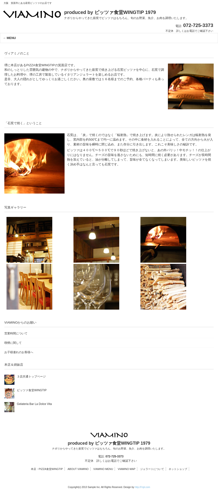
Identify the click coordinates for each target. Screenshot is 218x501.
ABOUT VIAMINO (77, 469)
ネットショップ (178, 469)
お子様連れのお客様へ (18, 352)
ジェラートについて (152, 469)
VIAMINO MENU (103, 469)
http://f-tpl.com (142, 487)
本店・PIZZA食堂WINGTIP (47, 469)
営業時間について (15, 333)
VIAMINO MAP (126, 469)
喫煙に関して (13, 343)
